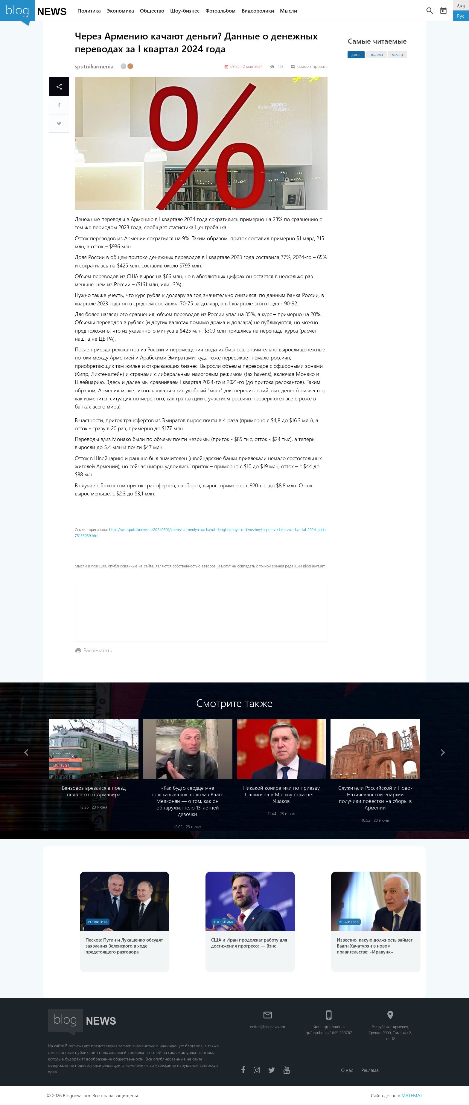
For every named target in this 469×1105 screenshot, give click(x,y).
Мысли (288, 10)
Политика (89, 10)
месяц (397, 54)
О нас (347, 1070)
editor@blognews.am (267, 1026)
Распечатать (97, 650)
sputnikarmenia (94, 66)
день (355, 54)
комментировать (309, 66)
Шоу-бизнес (185, 10)
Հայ (461, 5)
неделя (376, 54)
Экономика (120, 10)
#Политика (97, 921)
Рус (460, 16)
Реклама (370, 1070)
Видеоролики (258, 10)
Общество (152, 10)
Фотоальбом (220, 10)
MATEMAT (411, 1095)
